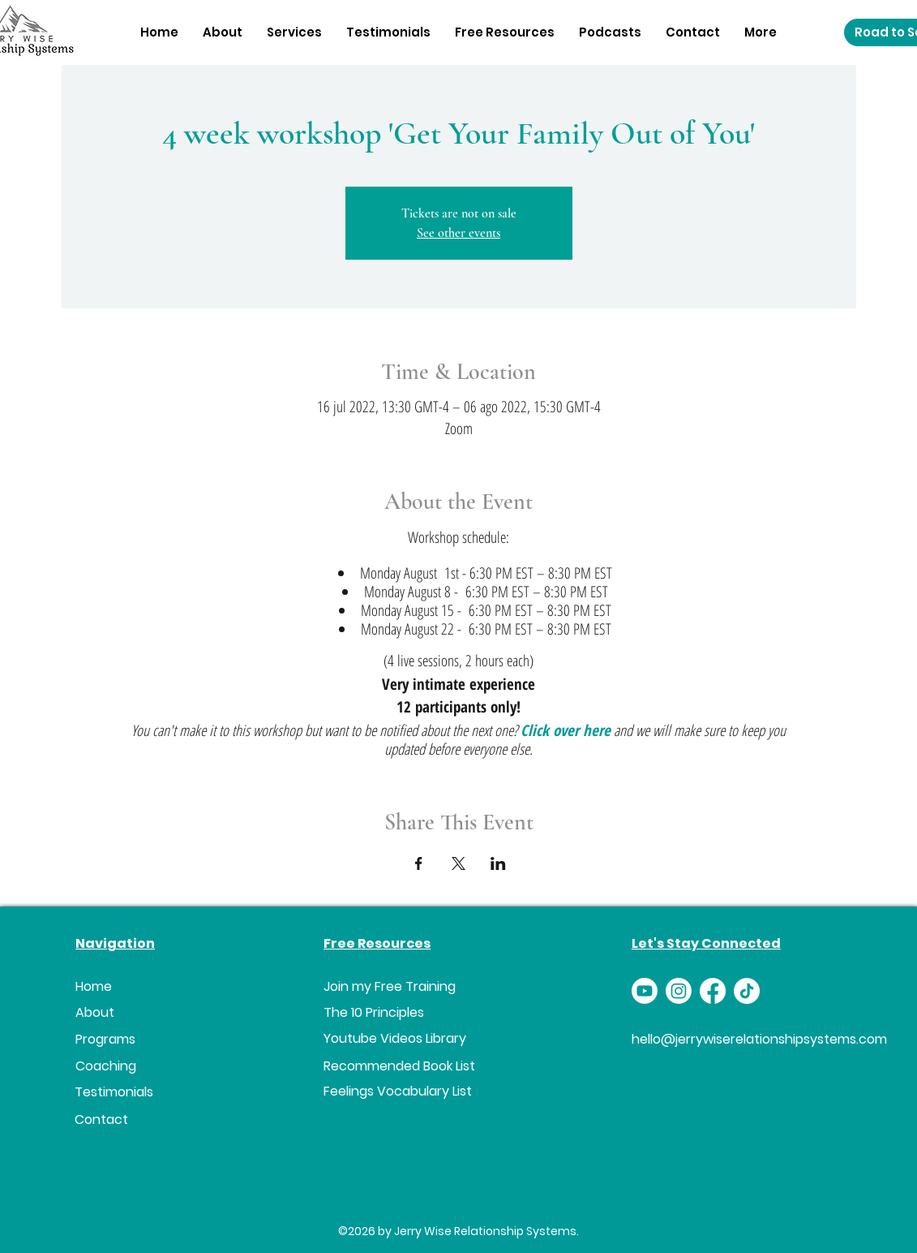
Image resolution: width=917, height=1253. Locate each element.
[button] (294, 32)
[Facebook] (713, 991)
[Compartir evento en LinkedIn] (498, 863)
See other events (458, 233)
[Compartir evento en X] (458, 863)
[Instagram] (679, 991)
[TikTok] (747, 991)
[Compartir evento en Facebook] (418, 863)
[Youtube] (645, 991)
